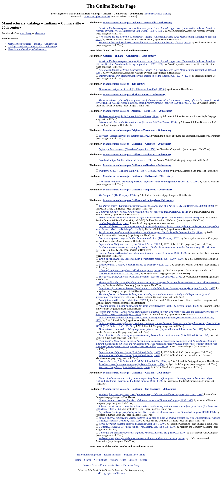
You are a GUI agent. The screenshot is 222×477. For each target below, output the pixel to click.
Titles (123, 460)
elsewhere (40, 33)
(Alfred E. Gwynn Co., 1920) (129, 270)
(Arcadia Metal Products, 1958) (125, 160)
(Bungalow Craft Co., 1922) (157, 288)
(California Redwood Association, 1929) (141, 438)
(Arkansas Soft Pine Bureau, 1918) (128, 116)
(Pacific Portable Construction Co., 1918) (150, 232)
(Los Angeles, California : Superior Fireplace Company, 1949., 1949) (142, 253)
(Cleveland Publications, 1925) (122, 300)
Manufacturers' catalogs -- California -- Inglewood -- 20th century (137, 189)
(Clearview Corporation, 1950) (127, 149)
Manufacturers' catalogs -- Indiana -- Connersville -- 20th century (137, 22)
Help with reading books (89, 454)
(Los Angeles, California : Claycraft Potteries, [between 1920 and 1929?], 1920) (141, 276)
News (94, 465)
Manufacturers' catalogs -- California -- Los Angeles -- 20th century (138, 200)
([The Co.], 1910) (142, 432)
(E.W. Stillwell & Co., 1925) (154, 335)
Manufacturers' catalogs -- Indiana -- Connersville (32, 43)
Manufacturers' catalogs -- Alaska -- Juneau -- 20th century (134, 94)
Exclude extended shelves (157, 13)
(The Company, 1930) (117, 195)
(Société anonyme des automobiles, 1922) (124, 135)
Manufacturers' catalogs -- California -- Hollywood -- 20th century (138, 176)
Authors (114, 460)
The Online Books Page (111, 6)
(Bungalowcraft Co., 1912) (143, 211)
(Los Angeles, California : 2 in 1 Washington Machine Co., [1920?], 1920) (141, 258)
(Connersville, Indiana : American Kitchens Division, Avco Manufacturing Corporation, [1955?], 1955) (155, 29)
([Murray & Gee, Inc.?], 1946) (148, 181)
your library (25, 33)
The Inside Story (131, 465)
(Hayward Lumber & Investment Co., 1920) (151, 329)
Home (78, 460)
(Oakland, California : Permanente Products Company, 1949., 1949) (154, 379)
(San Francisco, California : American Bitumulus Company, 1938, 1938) (146, 400)
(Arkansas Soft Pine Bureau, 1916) (137, 122)
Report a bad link (112, 454)
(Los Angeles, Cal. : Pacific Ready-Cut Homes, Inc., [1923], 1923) (156, 206)
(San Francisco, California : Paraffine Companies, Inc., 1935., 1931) (151, 394)
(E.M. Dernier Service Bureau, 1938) (149, 217)
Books (86, 465)
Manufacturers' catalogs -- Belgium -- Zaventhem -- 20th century (137, 130)
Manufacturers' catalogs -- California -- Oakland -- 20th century (137, 372)
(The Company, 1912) (139, 238)
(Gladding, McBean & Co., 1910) (137, 426)
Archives (115, 465)
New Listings (100, 460)
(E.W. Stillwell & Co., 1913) (129, 352)
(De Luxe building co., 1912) (156, 344)
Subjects (133, 460)
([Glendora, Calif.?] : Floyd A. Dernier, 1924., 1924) (134, 171)
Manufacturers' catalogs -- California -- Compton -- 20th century (137, 143)
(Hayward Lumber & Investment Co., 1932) (148, 306)
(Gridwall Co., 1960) (114, 223)
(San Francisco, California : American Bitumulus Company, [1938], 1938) (157, 412)
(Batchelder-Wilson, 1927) (134, 264)
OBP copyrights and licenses (110, 473)
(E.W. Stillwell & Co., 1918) (132, 361)
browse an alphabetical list (97, 16)
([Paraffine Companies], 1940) (132, 423)
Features (104, 465)
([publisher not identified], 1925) (131, 89)
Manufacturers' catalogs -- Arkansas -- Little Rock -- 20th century (137, 111)
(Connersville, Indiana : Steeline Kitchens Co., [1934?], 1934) (144, 42)
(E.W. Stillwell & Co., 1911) (124, 367)
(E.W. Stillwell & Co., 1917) (129, 355)
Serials (143, 460)
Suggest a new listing (134, 454)
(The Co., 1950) (119, 273)
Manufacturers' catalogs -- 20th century (27, 49)
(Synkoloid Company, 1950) (131, 364)
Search (87, 460)
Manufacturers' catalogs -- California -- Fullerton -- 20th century (137, 154)
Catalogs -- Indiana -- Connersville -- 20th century (32, 46)
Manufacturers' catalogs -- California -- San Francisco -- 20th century (139, 389)
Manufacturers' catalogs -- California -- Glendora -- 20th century (137, 165)
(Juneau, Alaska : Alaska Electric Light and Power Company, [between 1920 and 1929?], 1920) (158, 101)
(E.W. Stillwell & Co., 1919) (129, 244)
